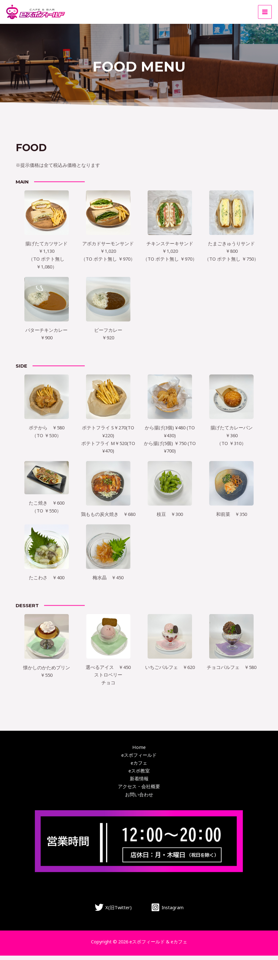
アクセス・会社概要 (139, 791)
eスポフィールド (139, 759)
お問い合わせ (139, 798)
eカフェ (139, 767)
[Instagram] (167, 911)
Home (139, 752)
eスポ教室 (139, 775)
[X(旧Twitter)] (113, 911)
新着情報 (139, 783)
